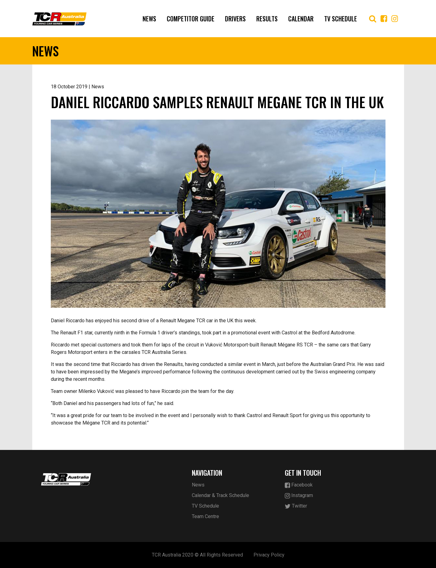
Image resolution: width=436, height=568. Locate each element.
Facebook (299, 485)
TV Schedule (340, 18)
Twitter (296, 506)
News (149, 18)
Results (267, 18)
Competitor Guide (190, 18)
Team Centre (205, 516)
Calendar (301, 18)
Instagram (299, 495)
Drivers (235, 18)
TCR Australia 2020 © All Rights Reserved (197, 555)
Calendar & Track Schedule (220, 495)
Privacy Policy (268, 555)
